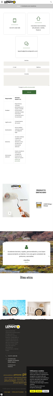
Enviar (35, 92)
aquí (40, 387)
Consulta (26, 74)
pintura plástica (20, 381)
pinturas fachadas (9, 377)
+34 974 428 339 (14, 28)
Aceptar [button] (32, 391)
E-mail (14, 67)
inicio (18, 6)
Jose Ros (26, 260)
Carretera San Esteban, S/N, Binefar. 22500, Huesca (38, 28)
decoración (20, 379)
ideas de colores (12, 379)
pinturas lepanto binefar (20, 383)
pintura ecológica (10, 381)
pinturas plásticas (8, 375)
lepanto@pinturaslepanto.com (28, 51)
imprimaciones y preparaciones (22, 377)
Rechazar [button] (39, 391)
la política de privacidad (29, 87)
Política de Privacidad (17, 392)
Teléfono (38, 67)
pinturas (18, 374)
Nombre (26, 60)
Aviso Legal (7, 392)
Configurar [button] (45, 391)
